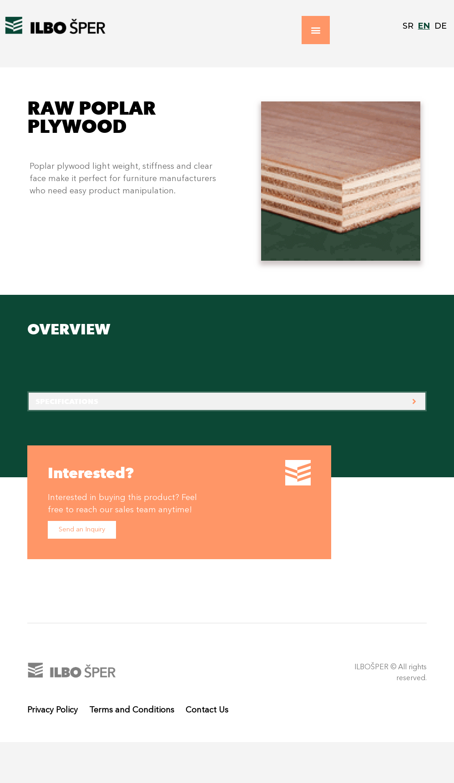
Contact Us (207, 710)
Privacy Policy (52, 710)
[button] (316, 30)
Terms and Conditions (131, 710)
